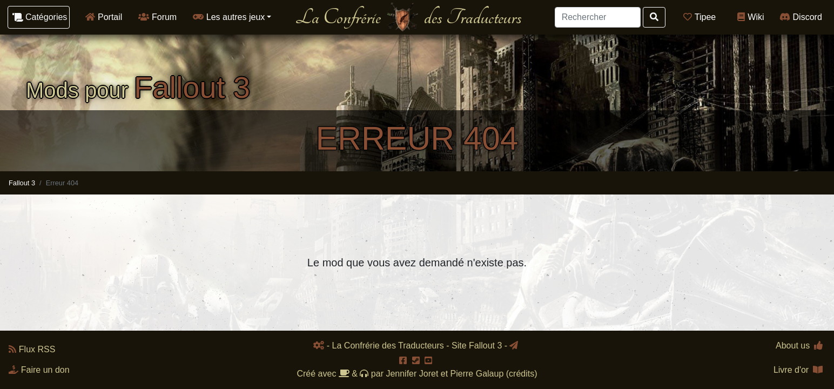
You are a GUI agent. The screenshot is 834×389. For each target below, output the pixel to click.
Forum (157, 17)
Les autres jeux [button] (229, 17)
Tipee (699, 17)
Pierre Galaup (477, 373)
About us (799, 345)
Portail (103, 17)
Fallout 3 (22, 183)
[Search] (598, 17)
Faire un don (39, 369)
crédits (521, 373)
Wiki (750, 17)
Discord (800, 17)
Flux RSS (32, 349)
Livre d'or (798, 369)
